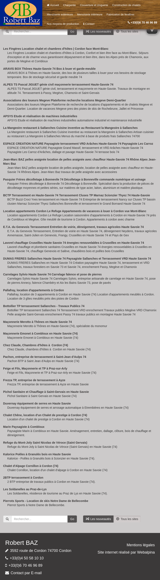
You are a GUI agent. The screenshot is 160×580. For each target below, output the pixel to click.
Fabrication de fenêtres (120, 14)
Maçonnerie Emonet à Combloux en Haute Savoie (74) (40, 333)
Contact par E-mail (26, 573)
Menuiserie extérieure (60, 14)
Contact (89, 23)
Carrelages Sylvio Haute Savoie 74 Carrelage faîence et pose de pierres (52, 274)
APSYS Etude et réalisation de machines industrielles (40, 116)
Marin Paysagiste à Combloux (23, 426)
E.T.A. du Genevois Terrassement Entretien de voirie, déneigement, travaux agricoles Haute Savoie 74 (73, 227)
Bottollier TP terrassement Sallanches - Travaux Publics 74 (43, 306)
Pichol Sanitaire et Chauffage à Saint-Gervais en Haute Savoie (46, 391)
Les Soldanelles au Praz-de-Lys (25, 489)
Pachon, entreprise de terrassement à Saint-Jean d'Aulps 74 (44, 356)
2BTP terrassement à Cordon (23, 477)
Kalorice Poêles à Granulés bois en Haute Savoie (37, 454)
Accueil (53, 5)
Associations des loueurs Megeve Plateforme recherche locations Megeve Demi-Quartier (64, 100)
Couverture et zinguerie (94, 5)
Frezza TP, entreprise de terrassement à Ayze (34, 380)
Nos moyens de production (63, 23)
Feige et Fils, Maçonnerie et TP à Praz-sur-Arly (35, 368)
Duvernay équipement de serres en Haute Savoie (37, 403)
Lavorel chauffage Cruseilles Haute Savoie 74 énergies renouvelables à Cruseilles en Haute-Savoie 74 (73, 242)
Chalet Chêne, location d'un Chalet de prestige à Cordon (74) (45, 415)
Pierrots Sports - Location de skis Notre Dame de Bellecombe (45, 501)
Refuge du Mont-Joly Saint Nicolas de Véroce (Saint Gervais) (45, 442)
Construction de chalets (126, 5)
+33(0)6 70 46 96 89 (144, 22)
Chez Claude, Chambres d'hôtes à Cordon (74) (35, 345)
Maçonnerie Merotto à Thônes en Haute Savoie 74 (37, 322)
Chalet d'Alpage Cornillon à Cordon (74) (30, 466)
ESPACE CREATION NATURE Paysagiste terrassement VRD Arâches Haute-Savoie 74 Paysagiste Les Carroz (78, 143)
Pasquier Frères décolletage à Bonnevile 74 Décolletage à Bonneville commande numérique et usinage (74, 179)
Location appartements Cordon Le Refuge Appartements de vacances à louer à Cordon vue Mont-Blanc (74, 211)
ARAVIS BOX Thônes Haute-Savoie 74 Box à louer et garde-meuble (49, 68)
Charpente (69, 5)
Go (72, 31)
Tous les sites (127, 31)
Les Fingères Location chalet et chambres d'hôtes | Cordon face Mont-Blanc (56, 48)
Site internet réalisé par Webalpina (126, 552)
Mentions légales (141, 545)
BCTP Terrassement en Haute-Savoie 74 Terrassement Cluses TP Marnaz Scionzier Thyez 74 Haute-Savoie (76, 195)
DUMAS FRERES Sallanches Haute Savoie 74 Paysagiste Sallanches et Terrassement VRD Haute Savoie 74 (77, 258)
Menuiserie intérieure (89, 14)
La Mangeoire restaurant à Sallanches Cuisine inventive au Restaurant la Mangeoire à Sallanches (70, 127)
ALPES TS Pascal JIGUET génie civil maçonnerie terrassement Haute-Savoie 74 (58, 84)
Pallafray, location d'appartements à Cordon (33, 290)
